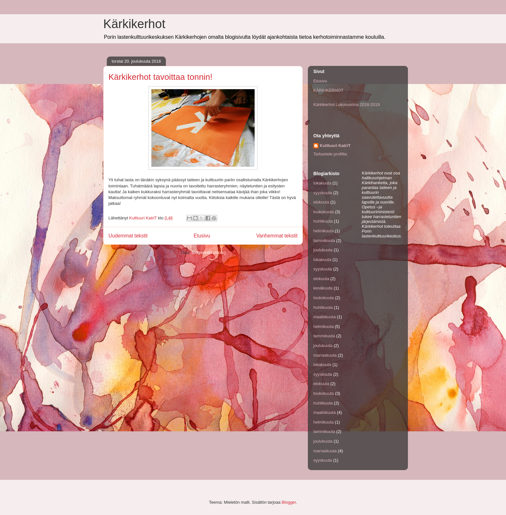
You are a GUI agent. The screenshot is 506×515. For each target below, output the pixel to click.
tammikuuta (324, 240)
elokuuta (321, 202)
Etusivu (202, 235)
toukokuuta (323, 211)
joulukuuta (322, 249)
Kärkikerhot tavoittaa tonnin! (160, 77)
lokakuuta (322, 183)
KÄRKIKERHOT (328, 90)
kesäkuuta (322, 288)
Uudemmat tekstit (127, 235)
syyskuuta (322, 192)
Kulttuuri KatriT (335, 145)
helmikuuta (323, 230)
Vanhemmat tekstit (277, 235)
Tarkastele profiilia (330, 154)
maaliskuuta (324, 316)
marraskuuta (325, 355)
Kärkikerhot (134, 24)
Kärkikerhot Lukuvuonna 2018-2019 (346, 104)
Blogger (289, 502)
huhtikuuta (323, 221)
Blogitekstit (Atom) (209, 252)
